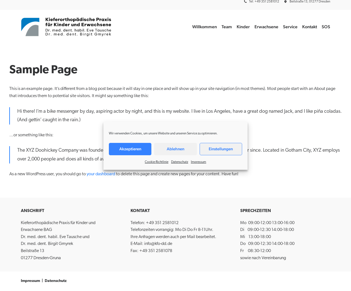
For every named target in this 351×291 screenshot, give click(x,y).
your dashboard (101, 174)
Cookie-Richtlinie (156, 162)
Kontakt (309, 26)
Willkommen (204, 26)
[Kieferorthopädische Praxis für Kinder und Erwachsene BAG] (66, 26)
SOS (326, 26)
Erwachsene (266, 26)
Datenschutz (179, 162)
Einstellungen (221, 148)
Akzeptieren (130, 148)
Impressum (198, 162)
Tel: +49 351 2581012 (264, 1)
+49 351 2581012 (162, 223)
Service (290, 26)
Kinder (243, 26)
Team (227, 26)
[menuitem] (262, 1)
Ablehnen (175, 148)
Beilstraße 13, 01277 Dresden (310, 1)
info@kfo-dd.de (158, 244)
